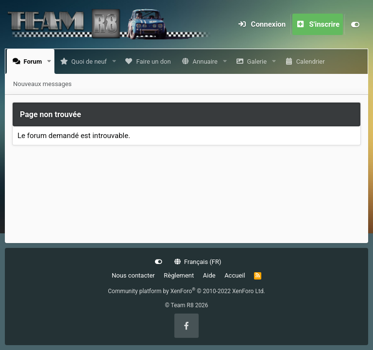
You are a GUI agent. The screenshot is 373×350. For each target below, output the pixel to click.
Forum (35, 61)
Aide (209, 275)
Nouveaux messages (42, 84)
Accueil (234, 275)
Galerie (259, 61)
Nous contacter (133, 275)
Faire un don (155, 61)
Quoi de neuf (91, 61)
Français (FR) (197, 261)
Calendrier (312, 61)
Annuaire (207, 61)
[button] (51, 61)
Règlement (179, 275)
